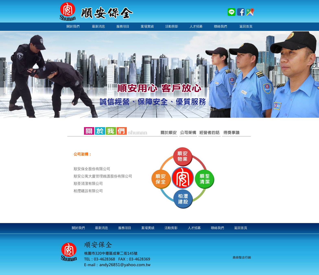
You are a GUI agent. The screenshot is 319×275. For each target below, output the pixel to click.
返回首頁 (240, 228)
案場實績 (147, 228)
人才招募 (194, 228)
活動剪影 (171, 228)
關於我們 (78, 228)
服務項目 (124, 228)
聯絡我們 (217, 228)
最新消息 (101, 228)
